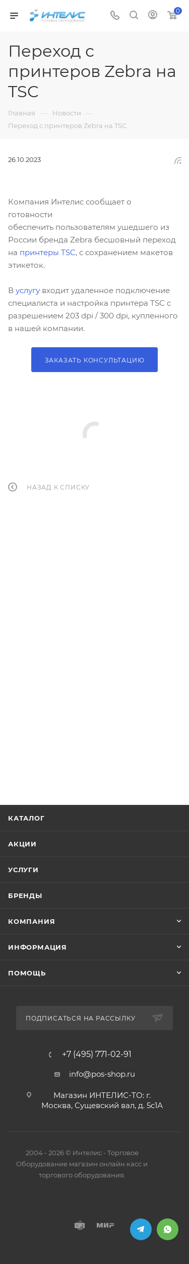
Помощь (27, 973)
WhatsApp (167, 1229)
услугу (28, 290)
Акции (22, 844)
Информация (37, 947)
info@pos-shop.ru (102, 1074)
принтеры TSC (48, 252)
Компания (31, 921)
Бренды (25, 895)
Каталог (26, 818)
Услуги (23, 870)
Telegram (141, 1229)
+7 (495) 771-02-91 (97, 1054)
